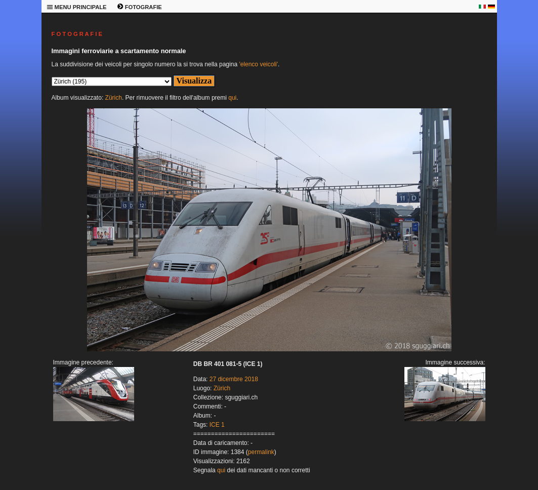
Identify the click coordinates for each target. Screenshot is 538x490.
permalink (261, 452)
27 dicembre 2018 (234, 379)
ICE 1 (217, 424)
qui (232, 97)
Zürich (113, 97)
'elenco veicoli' (258, 64)
